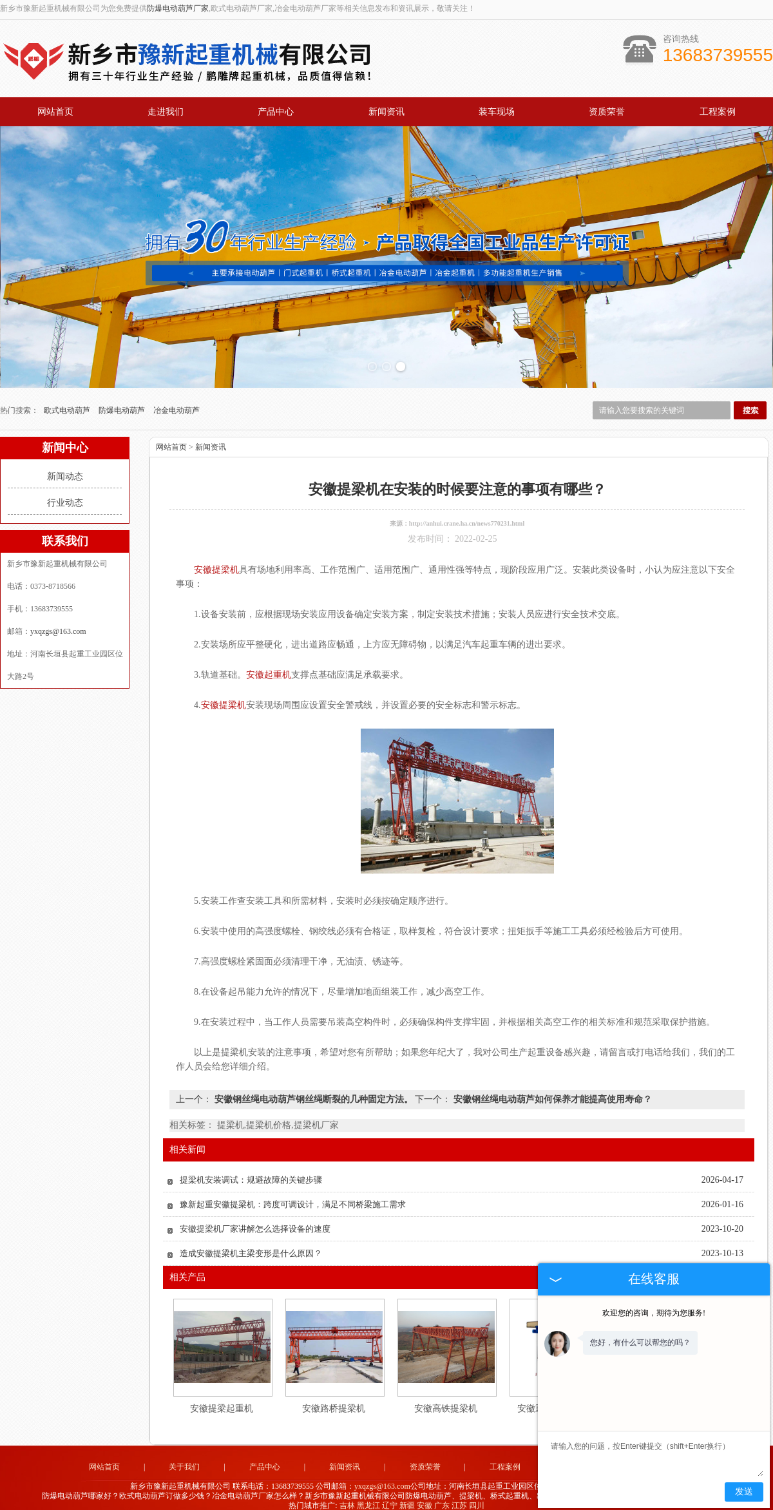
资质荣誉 (607, 112)
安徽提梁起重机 (221, 1403)
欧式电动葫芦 (68, 405)
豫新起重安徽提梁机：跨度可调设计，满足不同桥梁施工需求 (293, 1199)
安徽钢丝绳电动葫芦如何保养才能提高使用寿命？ (551, 1094)
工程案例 (718, 112)
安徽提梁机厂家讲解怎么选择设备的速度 (255, 1223)
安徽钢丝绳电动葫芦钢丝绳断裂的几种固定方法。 (313, 1094)
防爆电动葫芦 (123, 405)
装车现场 (497, 112)
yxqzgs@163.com (58, 626)
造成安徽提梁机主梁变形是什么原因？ (251, 1248)
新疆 (407, 1499)
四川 (476, 1499)
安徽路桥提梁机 (333, 1403)
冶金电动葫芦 (176, 405)
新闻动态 (65, 471)
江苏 (459, 1499)
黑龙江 (368, 1499)
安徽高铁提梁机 (445, 1403)
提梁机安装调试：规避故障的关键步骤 (251, 1175)
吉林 (347, 1499)
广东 (442, 1499)
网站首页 (55, 112)
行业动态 (65, 497)
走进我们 (166, 112)
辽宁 (389, 1499)
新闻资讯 (386, 112)
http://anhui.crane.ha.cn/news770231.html (466, 518)
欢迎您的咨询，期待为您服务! (653, 1312)
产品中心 (276, 112)
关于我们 (184, 1461)
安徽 (424, 1499)
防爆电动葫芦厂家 (178, 8)
